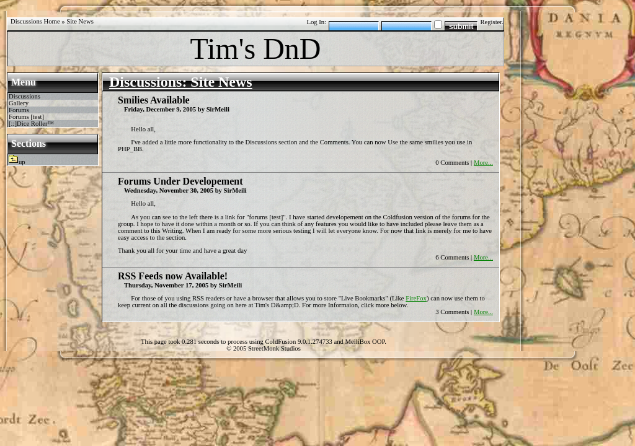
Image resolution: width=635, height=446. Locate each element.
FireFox (416, 298)
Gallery (19, 103)
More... (483, 162)
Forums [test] (26, 116)
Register (491, 22)
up (22, 162)
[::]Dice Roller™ (31, 123)
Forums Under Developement (180, 181)
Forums (19, 110)
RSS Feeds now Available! (173, 276)
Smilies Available (154, 100)
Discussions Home (35, 21)
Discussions (24, 96)
